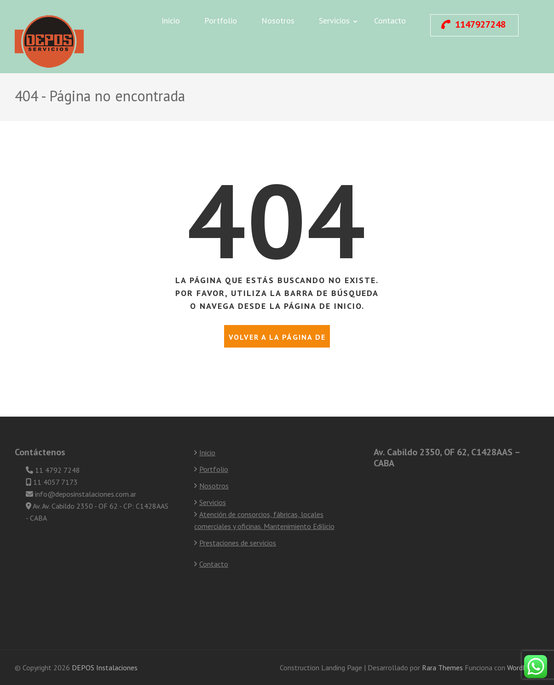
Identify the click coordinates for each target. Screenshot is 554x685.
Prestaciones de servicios (237, 542)
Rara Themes (443, 667)
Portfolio (220, 20)
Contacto (390, 20)
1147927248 (473, 24)
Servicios (334, 20)
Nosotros (277, 20)
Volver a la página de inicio (277, 340)
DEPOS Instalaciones (105, 667)
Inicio (171, 20)
